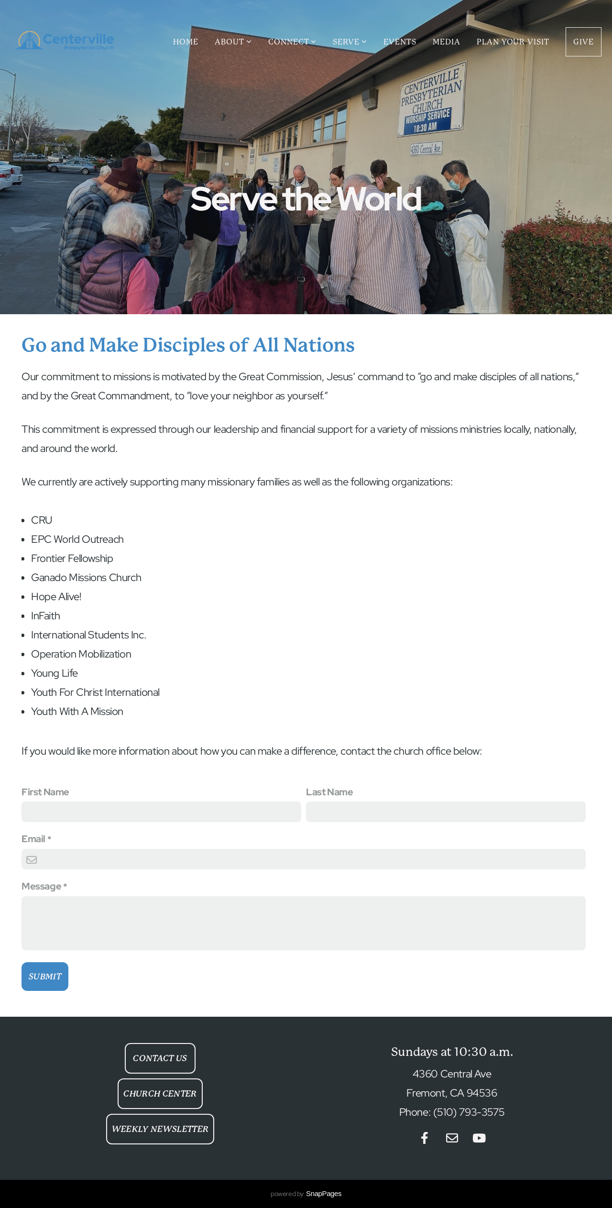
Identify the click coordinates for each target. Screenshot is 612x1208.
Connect (292, 41)
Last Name (329, 792)
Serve (350, 41)
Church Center (160, 1093)
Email (33, 839)
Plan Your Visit (513, 41)
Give (583, 41)
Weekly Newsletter (160, 1129)
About (233, 41)
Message (41, 886)
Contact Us (160, 1058)
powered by (306, 1193)
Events (399, 41)
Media (446, 41)
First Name (45, 792)
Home (185, 41)
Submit (45, 976)
